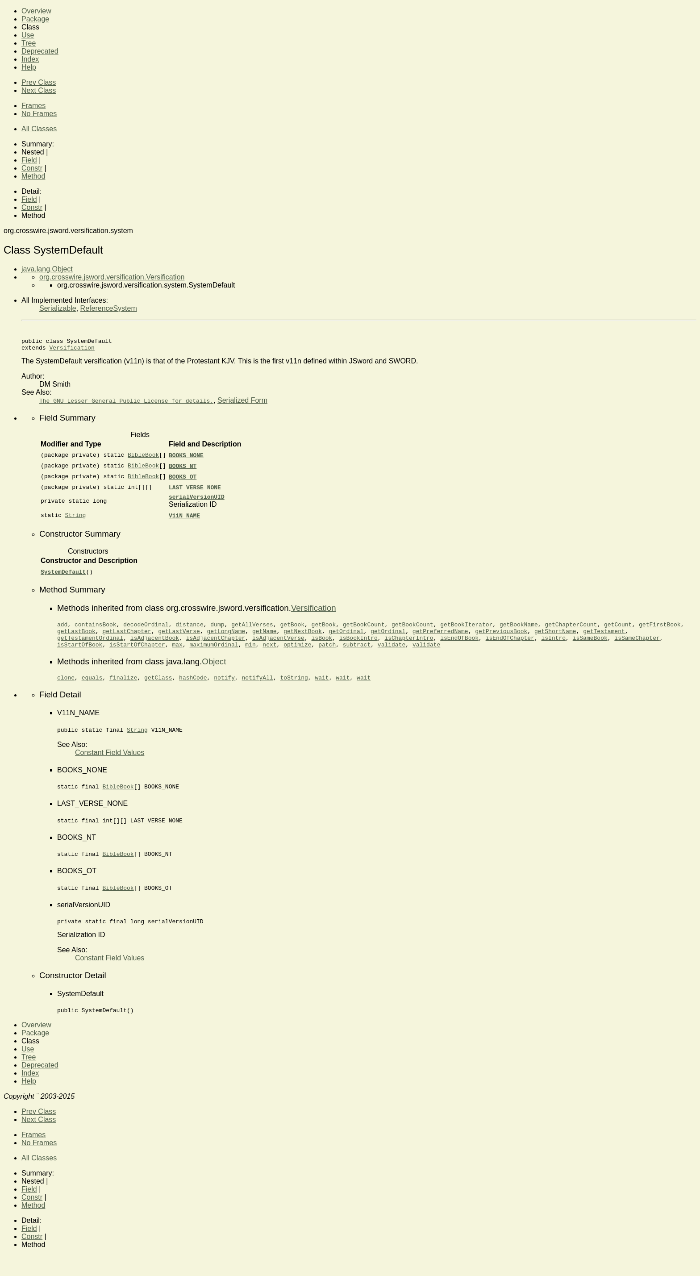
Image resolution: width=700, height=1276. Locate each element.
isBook (321, 646)
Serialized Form (242, 403)
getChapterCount (571, 629)
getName (264, 638)
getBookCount (364, 629)
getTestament (604, 638)
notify (224, 688)
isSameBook (590, 646)
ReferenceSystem (108, 308)
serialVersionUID (197, 500)
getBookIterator (466, 629)
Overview (36, 11)
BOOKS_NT (182, 468)
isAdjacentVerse (278, 646)
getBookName (519, 629)
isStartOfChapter (137, 654)
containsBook (96, 629)
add (62, 629)
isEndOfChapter (510, 646)
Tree (28, 43)
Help (28, 67)
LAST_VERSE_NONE (195, 490)
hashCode (193, 688)
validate (391, 654)
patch (327, 654)
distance (189, 629)
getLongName (226, 638)
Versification (71, 350)
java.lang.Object (47, 269)
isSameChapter (636, 646)
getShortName (555, 638)
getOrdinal (346, 638)
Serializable (57, 308)
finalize (123, 688)
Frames (33, 105)
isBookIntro (358, 646)
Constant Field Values (109, 764)
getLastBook (76, 638)
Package (35, 19)
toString (294, 688)
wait (322, 688)
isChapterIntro (408, 646)
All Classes (39, 129)
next (269, 654)
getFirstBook (660, 629)
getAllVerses (252, 629)
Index (30, 59)
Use (27, 35)
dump (217, 629)
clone (66, 688)
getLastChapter (126, 638)
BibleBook (143, 458)
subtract (357, 654)
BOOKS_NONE (186, 458)
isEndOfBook (459, 646)
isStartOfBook (79, 654)
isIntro (553, 646)
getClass (158, 688)
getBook (292, 629)
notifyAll (257, 688)
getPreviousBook (501, 638)
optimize (297, 654)
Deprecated (39, 51)
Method (33, 176)
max (177, 654)
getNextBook (302, 638)
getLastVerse (179, 638)
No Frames (39, 113)
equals (92, 688)
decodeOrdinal (145, 629)
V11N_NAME (184, 519)
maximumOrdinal (213, 654)
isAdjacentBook (154, 646)
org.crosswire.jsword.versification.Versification (111, 277)
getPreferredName (440, 638)
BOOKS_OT (182, 479)
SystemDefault (63, 575)
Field (29, 160)
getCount (618, 629)
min (250, 654)
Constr (31, 168)
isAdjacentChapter (216, 646)
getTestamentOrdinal (90, 646)
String (75, 519)
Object (214, 671)
